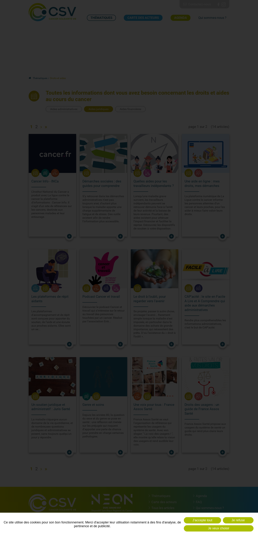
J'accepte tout (202, 520)
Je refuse (238, 520)
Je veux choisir (218, 528)
